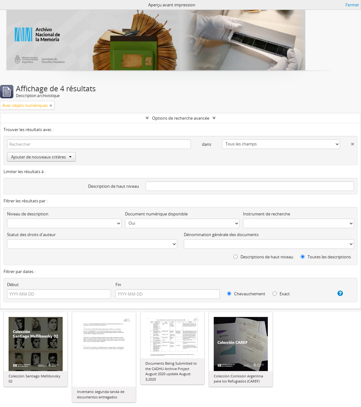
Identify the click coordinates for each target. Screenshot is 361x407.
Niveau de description (27, 214)
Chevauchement (246, 294)
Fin (118, 284)
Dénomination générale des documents (221, 234)
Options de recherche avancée (180, 118)
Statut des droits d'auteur (31, 234)
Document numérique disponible (156, 214)
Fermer (352, 5)
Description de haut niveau (113, 186)
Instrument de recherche (266, 214)
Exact (281, 294)
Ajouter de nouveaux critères (41, 157)
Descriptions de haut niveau (263, 257)
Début (13, 284)
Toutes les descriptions (326, 257)
